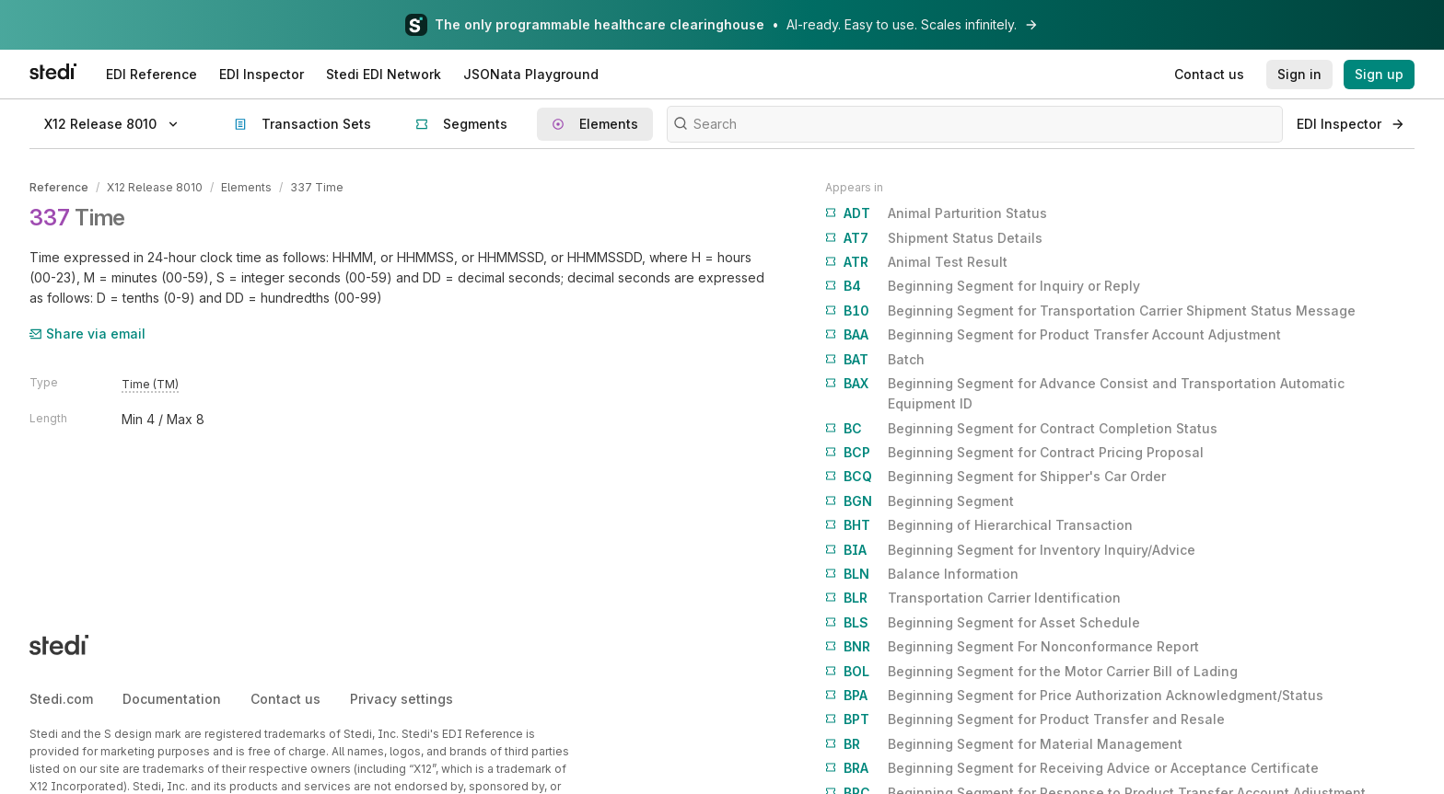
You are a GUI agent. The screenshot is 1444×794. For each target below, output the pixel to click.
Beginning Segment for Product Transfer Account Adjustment (1053, 335)
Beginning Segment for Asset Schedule (982, 623)
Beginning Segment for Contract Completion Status (1021, 429)
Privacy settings (401, 699)
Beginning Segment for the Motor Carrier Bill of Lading (1031, 672)
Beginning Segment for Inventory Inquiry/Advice (1010, 550)
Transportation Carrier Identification (973, 598)
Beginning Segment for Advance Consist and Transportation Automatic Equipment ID (1085, 392)
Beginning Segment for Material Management (1003, 744)
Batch (875, 360)
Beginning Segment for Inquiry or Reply (982, 286)
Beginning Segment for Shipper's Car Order (995, 476)
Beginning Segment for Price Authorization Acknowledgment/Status (1074, 695)
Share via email (87, 333)
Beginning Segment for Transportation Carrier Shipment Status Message (1090, 311)
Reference (58, 187)
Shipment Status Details (933, 238)
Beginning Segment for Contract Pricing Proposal (1014, 453)
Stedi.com (61, 699)
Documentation (171, 699)
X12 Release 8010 (155, 187)
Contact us (285, 699)
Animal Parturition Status (936, 213)
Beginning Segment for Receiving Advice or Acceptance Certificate (1072, 768)
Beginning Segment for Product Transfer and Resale (1025, 719)
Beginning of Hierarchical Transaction (979, 525)
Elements (246, 187)
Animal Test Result (916, 262)
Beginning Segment (919, 501)
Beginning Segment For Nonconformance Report (1012, 647)
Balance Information (922, 574)
